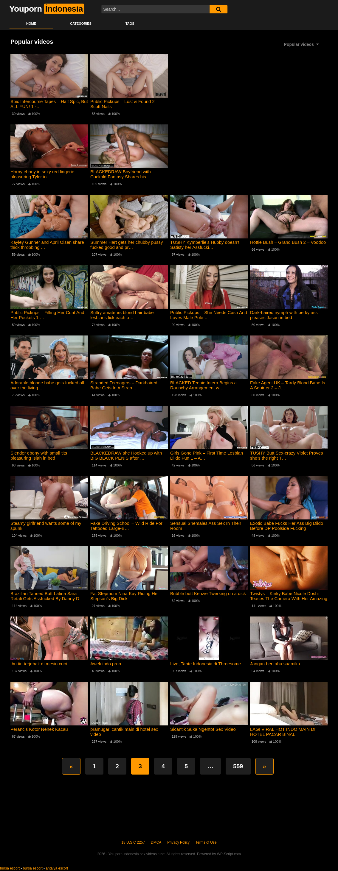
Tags (129, 23)
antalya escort (57, 868)
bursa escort (10, 868)
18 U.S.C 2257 (133, 842)
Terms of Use (206, 842)
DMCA (156, 842)
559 (238, 766)
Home (31, 23)
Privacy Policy (178, 842)
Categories (81, 23)
